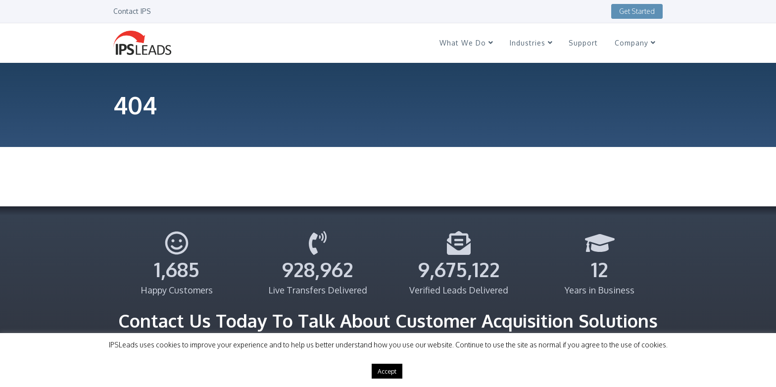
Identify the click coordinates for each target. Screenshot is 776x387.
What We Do (466, 43)
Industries (531, 43)
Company (635, 43)
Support (583, 43)
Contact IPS (132, 11)
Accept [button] (387, 371)
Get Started (637, 11)
